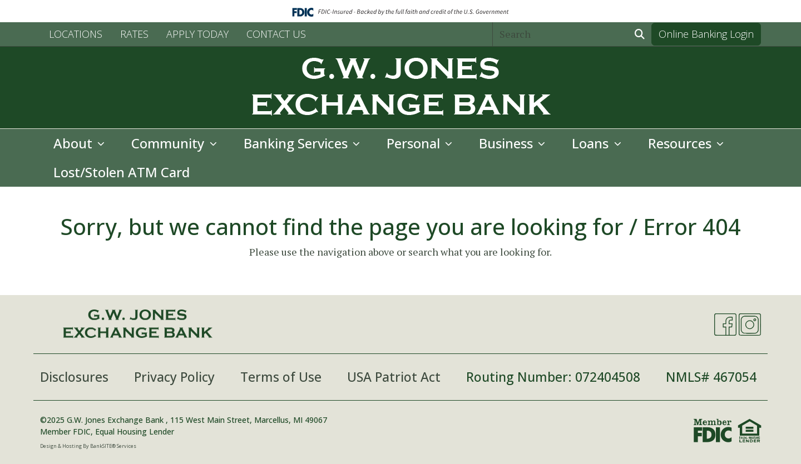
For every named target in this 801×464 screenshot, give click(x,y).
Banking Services (297, 143)
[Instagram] (750, 324)
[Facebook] (725, 324)
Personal (415, 143)
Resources (681, 143)
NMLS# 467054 (711, 377)
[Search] (561, 34)
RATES (134, 34)
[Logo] (400, 87)
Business (507, 143)
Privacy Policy (174, 377)
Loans (592, 143)
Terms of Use (281, 377)
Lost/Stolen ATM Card (121, 172)
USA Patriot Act (394, 377)
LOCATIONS (75, 34)
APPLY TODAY (197, 34)
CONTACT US (276, 34)
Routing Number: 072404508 (553, 377)
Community (169, 143)
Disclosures (74, 377)
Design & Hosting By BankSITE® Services (88, 446)
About (74, 143)
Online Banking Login (706, 34)
